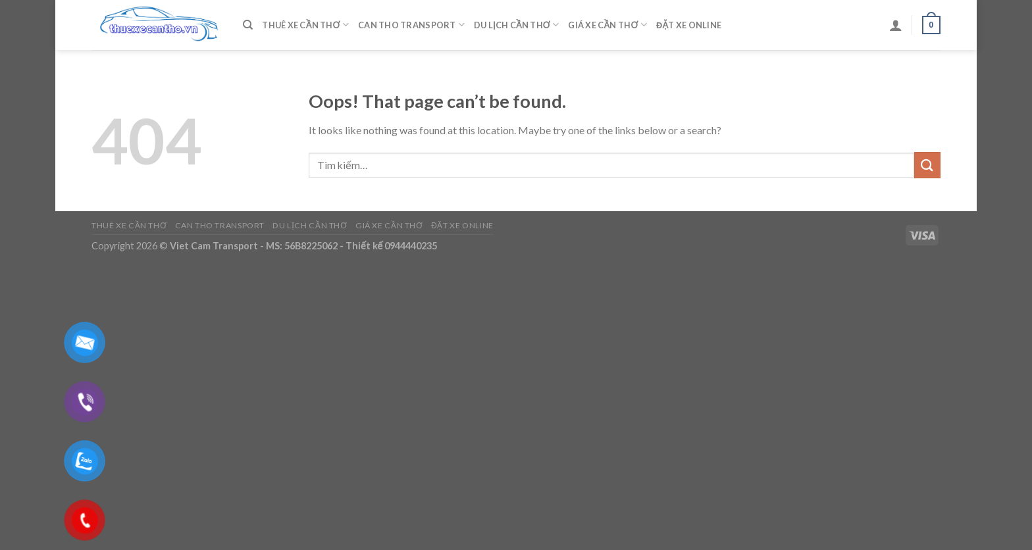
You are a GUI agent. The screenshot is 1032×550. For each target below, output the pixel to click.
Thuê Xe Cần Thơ (305, 24)
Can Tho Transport (411, 24)
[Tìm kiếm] (248, 25)
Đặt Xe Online (688, 25)
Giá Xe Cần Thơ (607, 24)
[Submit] (927, 165)
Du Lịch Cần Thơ (516, 24)
